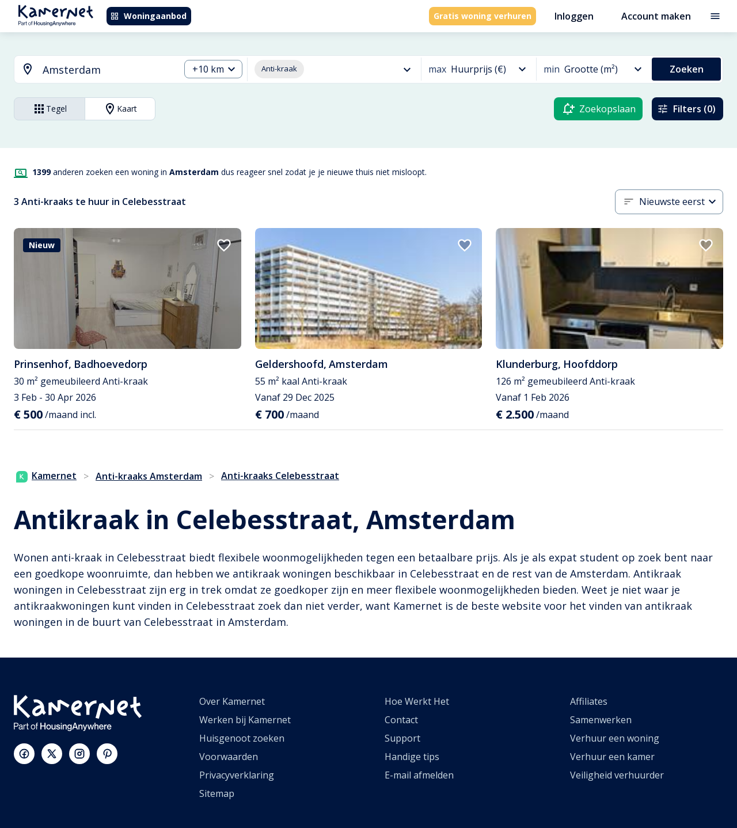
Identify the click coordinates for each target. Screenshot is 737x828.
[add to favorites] (224, 245)
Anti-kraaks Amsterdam (149, 476)
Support (402, 738)
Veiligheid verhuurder (617, 775)
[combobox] (90, 70)
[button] (213, 69)
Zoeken (687, 69)
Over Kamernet (232, 701)
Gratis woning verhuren (482, 15)
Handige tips (412, 756)
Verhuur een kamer (612, 756)
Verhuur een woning (614, 738)
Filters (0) (686, 108)
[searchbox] (107, 70)
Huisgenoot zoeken (241, 738)
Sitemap (216, 793)
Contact (401, 719)
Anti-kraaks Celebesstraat (280, 475)
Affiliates (588, 701)
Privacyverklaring (236, 775)
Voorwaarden (228, 756)
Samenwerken (601, 719)
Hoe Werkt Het (417, 701)
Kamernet (46, 475)
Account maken (656, 16)
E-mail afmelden (419, 775)
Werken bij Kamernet (245, 719)
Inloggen (574, 16)
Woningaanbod (148, 15)
